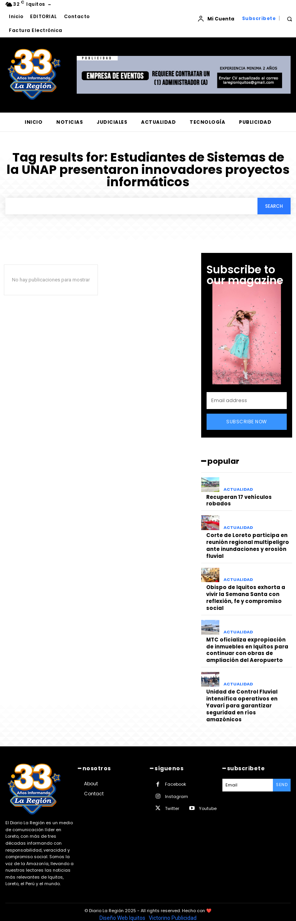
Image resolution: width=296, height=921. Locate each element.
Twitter (172, 794)
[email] (247, 400)
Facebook (175, 771)
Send (282, 771)
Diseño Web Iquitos (122, 904)
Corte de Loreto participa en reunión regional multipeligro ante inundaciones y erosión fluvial (247, 543)
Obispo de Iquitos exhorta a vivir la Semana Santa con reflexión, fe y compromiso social (245, 594)
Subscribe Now (246, 421)
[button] (289, 18)
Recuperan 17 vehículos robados (238, 500)
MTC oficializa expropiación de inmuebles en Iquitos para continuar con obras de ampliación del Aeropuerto (247, 645)
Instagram (176, 783)
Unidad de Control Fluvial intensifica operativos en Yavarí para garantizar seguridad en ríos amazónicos (248, 695)
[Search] (274, 206)
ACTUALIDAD (238, 489)
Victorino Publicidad (173, 904)
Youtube (208, 794)
